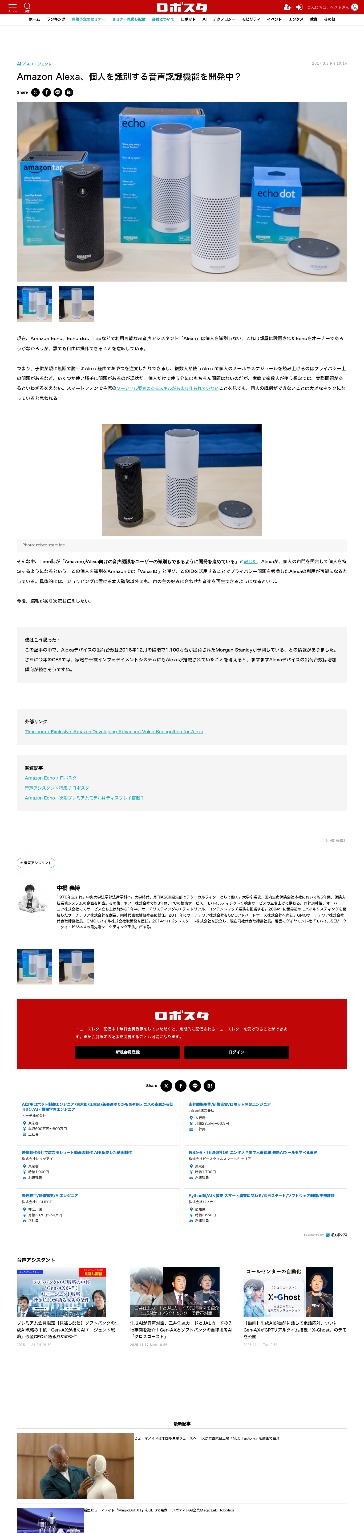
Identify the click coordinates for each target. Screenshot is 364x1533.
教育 (323, 20)
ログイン (236, 1052)
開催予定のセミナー (82, 20)
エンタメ (304, 20)
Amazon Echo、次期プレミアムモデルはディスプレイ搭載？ (88, 798)
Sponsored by (314, 1235)
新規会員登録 (128, 1052)
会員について (162, 20)
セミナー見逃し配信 (125, 20)
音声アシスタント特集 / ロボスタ (59, 788)
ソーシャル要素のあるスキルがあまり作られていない (170, 388)
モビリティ (256, 20)
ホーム (24, 20)
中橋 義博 (74, 887)
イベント (281, 20)
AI (206, 20)
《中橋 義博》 (333, 840)
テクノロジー (227, 20)
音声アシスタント (39, 863)
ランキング (47, 20)
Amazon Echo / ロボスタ (52, 778)
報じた (250, 561)
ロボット (189, 20)
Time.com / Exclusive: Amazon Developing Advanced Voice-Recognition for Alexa (121, 731)
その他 (340, 20)
